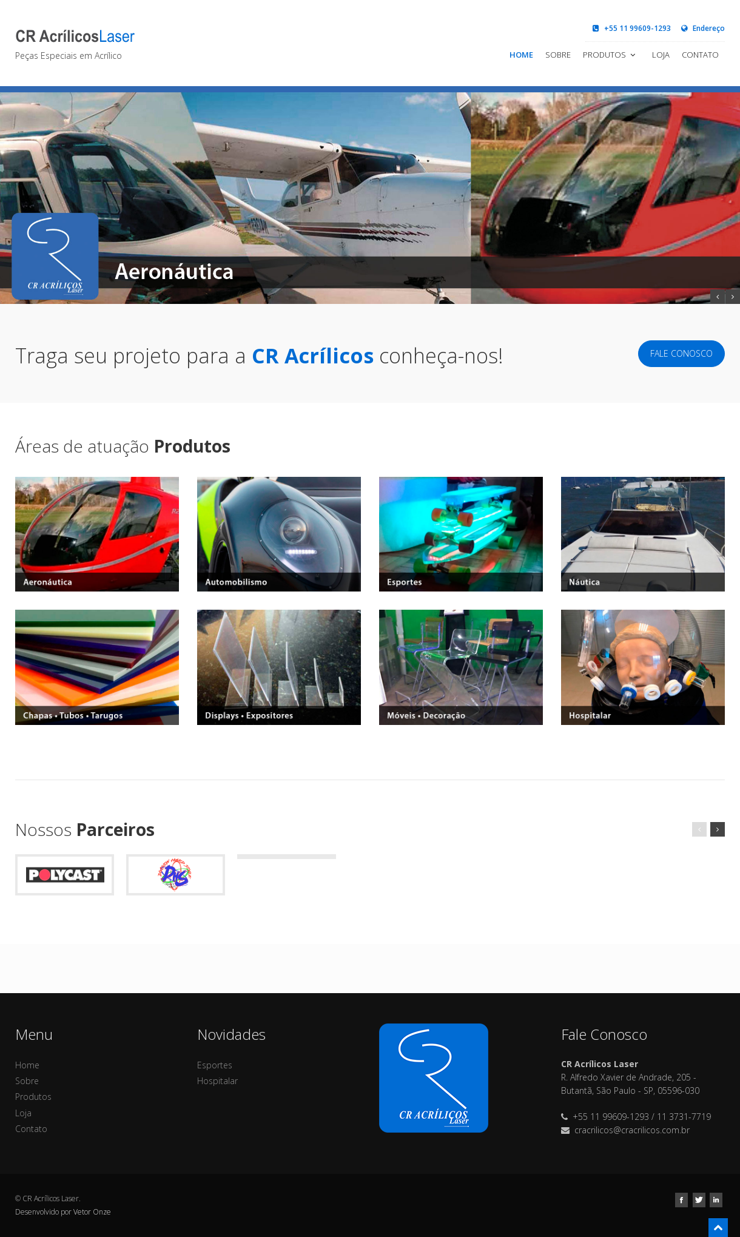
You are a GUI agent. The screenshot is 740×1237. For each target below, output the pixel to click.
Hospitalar (217, 1081)
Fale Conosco (681, 353)
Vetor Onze (92, 1212)
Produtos (610, 54)
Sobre (558, 54)
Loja (661, 54)
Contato (700, 54)
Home (521, 54)
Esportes (214, 1065)
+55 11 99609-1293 (631, 28)
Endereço (702, 28)
